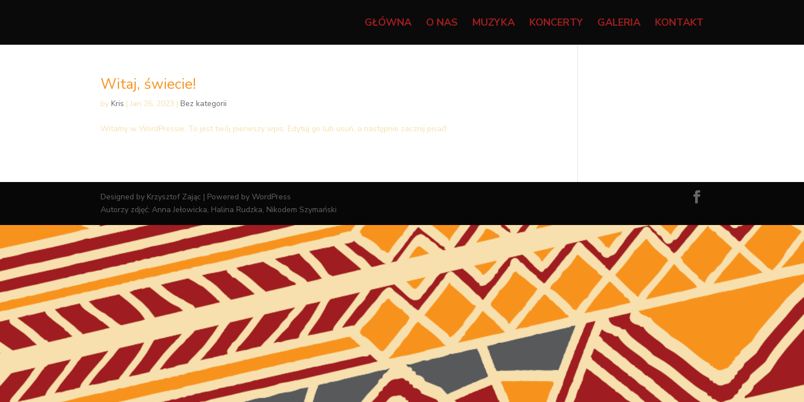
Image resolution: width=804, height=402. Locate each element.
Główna (388, 23)
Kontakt (679, 23)
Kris (117, 103)
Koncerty (556, 23)
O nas (442, 23)
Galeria (618, 23)
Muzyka (493, 23)
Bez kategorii (203, 103)
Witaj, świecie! (148, 84)
